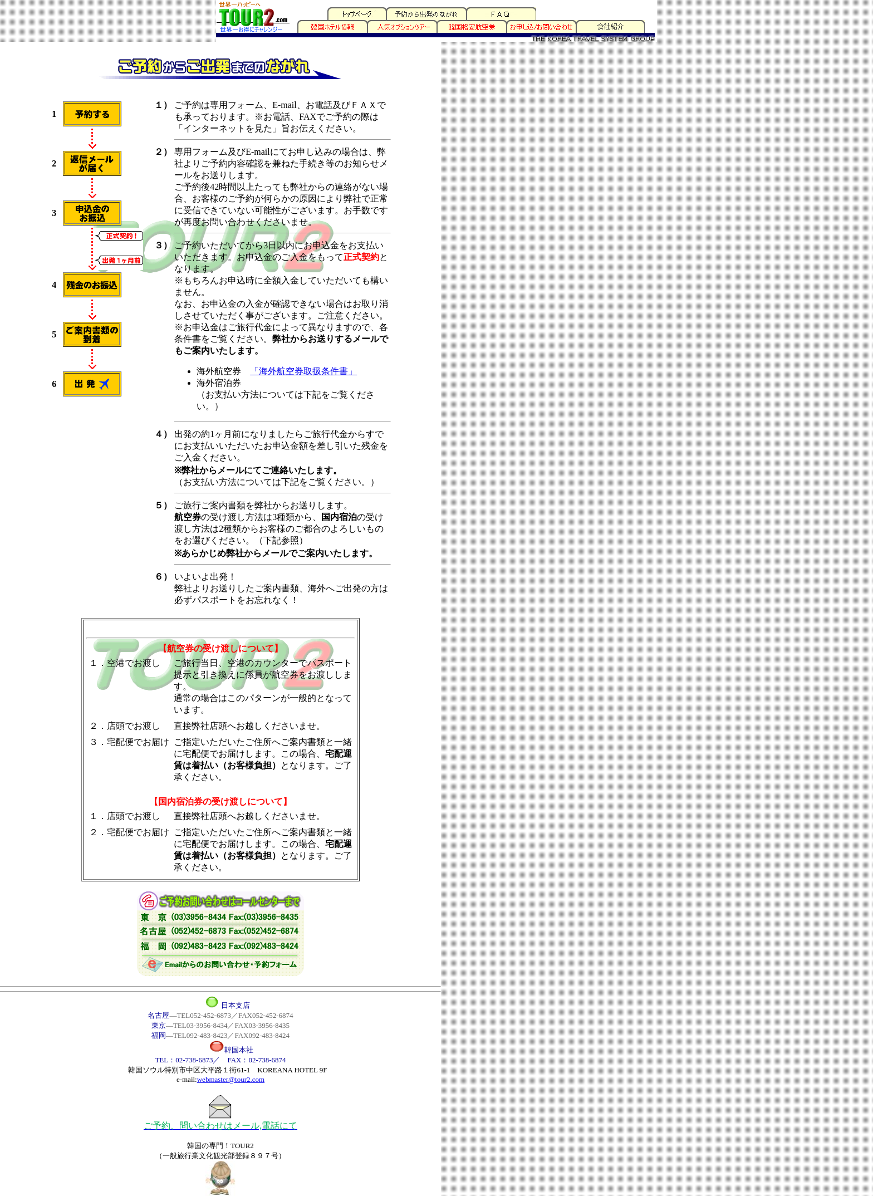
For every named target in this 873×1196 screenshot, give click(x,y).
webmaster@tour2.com (230, 1079)
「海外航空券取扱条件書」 (303, 371)
